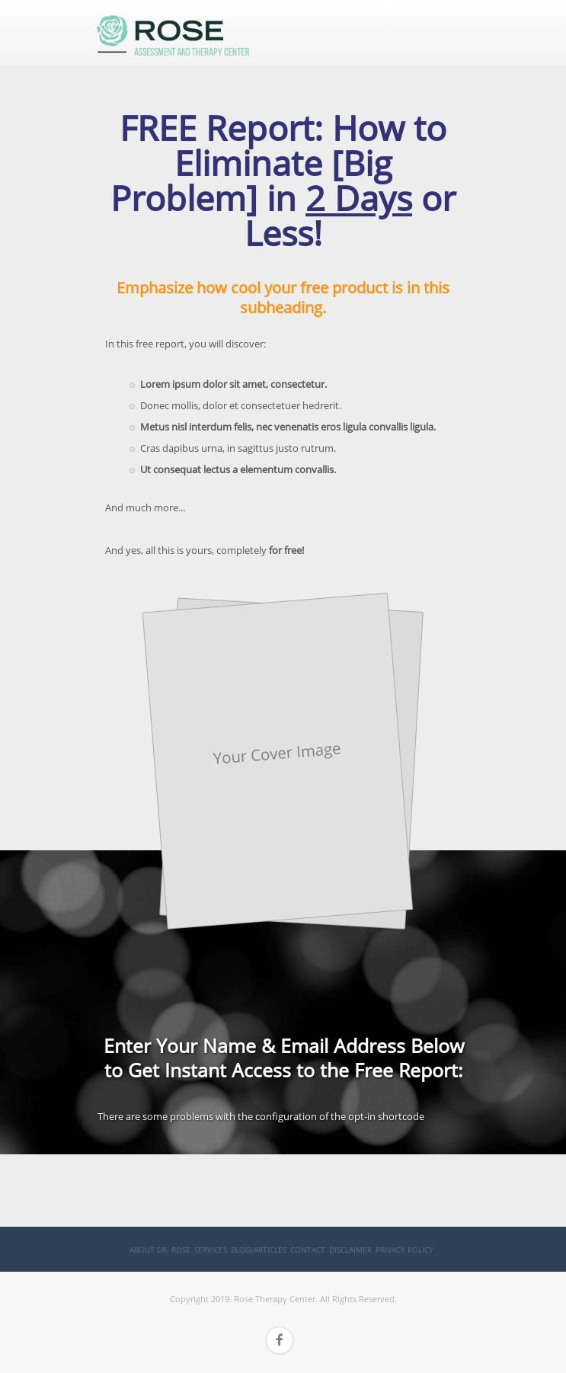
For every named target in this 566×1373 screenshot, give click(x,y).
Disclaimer (350, 1249)
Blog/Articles (258, 1249)
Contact (307, 1249)
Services (210, 1249)
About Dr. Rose (160, 1249)
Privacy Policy (404, 1249)
